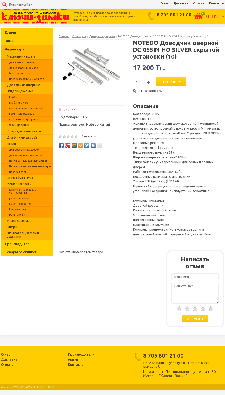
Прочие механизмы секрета (26, 79)
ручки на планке (19, 198)
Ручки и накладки (19, 184)
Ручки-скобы (17, 214)
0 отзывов (89, 136)
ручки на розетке (20, 203)
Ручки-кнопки (17, 209)
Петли (11, 143)
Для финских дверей (22, 137)
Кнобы (13, 97)
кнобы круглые (18, 102)
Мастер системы (19, 73)
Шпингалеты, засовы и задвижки (23, 234)
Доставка (181, 3)
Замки (10, 41)
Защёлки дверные (20, 91)
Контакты (216, 3)
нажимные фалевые (21, 113)
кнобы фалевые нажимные (26, 108)
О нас (164, 3)
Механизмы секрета (21, 56)
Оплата (198, 3)
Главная (64, 36)
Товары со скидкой (21, 252)
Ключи (10, 32)
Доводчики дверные (23, 85)
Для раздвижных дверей (25, 131)
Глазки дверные (18, 125)
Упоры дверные (18, 220)
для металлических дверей (26, 155)
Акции (73, 359)
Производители (18, 244)
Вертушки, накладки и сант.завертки (23, 191)
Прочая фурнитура (20, 177)
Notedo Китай (98, 124)
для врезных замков (21, 62)
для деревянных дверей (24, 149)
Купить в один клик (148, 91)
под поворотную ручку (23, 119)
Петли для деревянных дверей (28, 160)
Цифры (12, 227)
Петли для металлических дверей (30, 166)
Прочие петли (18, 171)
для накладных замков (23, 68)
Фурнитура (14, 49)
